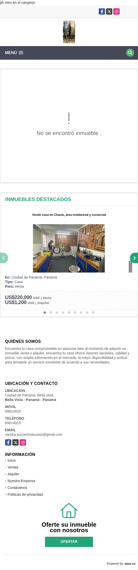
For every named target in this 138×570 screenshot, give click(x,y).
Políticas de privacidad (25, 494)
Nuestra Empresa (21, 481)
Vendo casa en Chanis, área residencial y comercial (69, 215)
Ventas (13, 467)
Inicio (12, 460)
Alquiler (13, 474)
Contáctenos (17, 488)
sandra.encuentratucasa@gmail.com (33, 434)
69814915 (13, 411)
